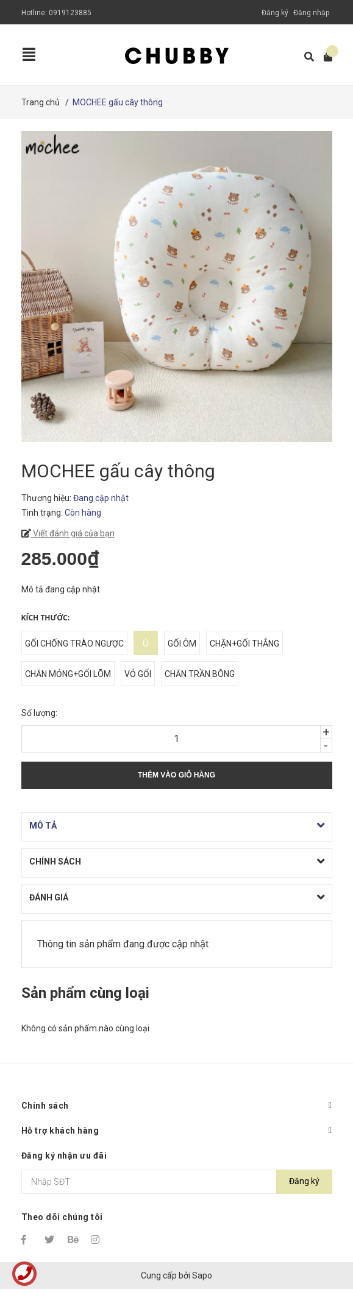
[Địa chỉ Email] (176, 1182)
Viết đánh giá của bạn (73, 533)
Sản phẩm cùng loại (85, 993)
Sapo (202, 1275)
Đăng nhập (311, 13)
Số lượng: (39, 713)
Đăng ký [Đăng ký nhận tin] (304, 1181)
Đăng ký (275, 13)
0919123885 (70, 13)
